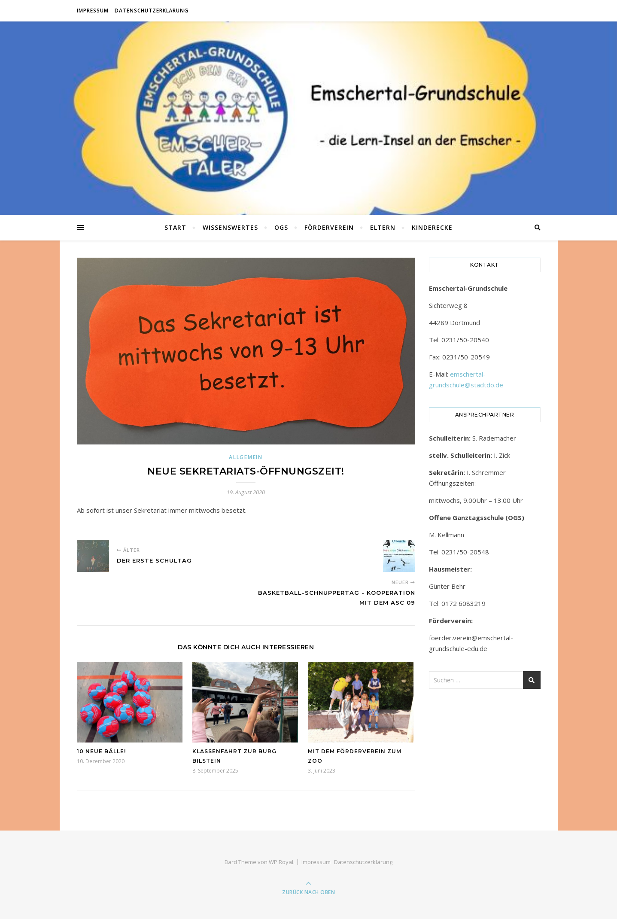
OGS (281, 227)
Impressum (93, 10)
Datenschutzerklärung (151, 10)
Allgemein (245, 457)
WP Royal (281, 862)
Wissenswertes (230, 227)
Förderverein (329, 227)
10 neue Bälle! (101, 751)
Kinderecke (432, 227)
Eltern (382, 227)
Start (175, 227)
